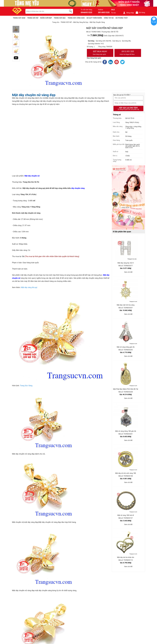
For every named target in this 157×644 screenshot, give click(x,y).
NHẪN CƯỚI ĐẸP (46, 18)
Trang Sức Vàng (26, 386)
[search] (70, 11)
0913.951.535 (128, 53)
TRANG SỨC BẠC (60, 18)
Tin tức (113, 13)
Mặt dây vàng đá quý (29, 287)
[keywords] (45, 11)
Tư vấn (154, 22)
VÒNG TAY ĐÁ (109, 18)
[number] (96, 47)
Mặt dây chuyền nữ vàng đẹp (34, 95)
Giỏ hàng (140, 12)
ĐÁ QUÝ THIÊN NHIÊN (94, 18)
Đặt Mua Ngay (100, 53)
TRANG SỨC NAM (19, 18)
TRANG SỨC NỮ (32, 18)
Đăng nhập (128, 13)
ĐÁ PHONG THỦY (122, 18)
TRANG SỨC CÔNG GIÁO (76, 18)
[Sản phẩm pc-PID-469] (128, 197)
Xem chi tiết (128, 272)
